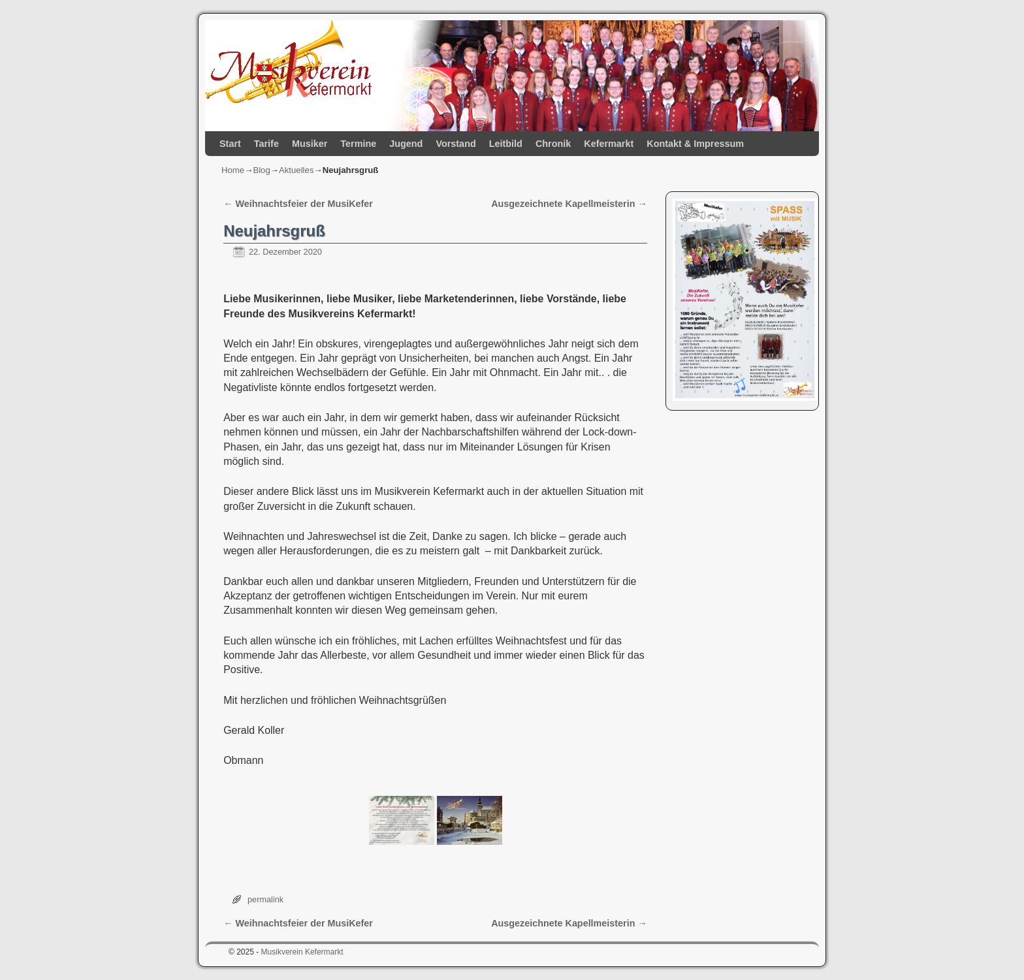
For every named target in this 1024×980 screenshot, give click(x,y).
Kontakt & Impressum (695, 143)
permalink (265, 899)
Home (232, 170)
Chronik (553, 143)
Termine (358, 143)
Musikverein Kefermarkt (302, 951)
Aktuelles (296, 170)
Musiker (309, 143)
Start (230, 143)
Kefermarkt (608, 143)
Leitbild (505, 143)
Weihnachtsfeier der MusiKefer (298, 203)
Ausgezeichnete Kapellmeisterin (569, 203)
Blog (261, 170)
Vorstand (455, 143)
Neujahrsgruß (274, 231)
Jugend (406, 143)
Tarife (266, 143)
